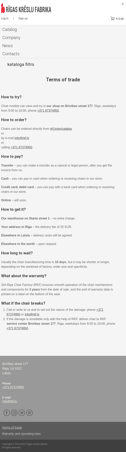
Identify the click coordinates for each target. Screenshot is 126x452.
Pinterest (29, 413)
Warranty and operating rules (21, 434)
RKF (26, 8)
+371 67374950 (48, 110)
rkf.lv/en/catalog (61, 128)
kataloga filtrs (20, 64)
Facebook (6, 413)
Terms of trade (12, 427)
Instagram (14, 413)
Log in (4, 18)
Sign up (23, 18)
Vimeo (21, 413)
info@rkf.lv (21, 138)
